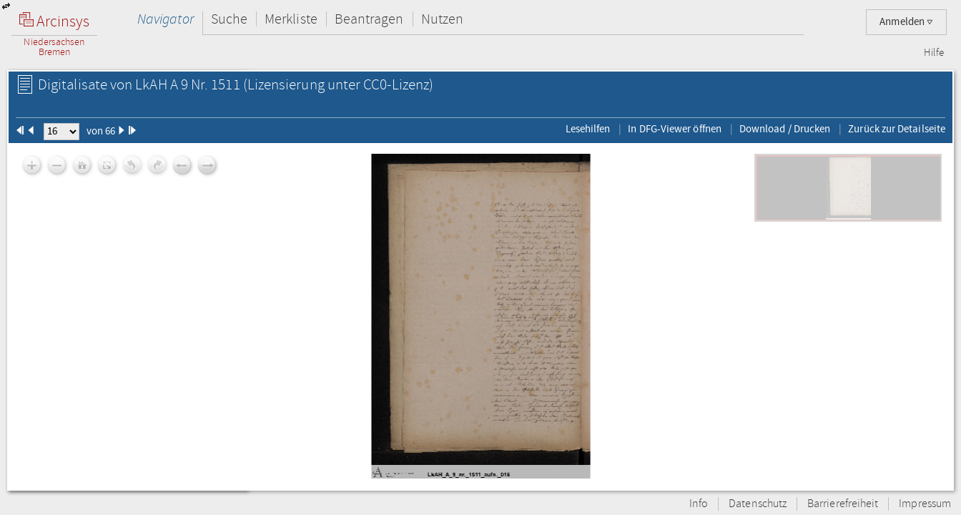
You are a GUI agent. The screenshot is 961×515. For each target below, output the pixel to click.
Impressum (925, 504)
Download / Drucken (784, 129)
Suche (229, 19)
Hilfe (934, 52)
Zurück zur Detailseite (896, 129)
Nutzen (442, 19)
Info (698, 504)
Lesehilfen (588, 129)
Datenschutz (758, 504)
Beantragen (369, 19)
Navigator (165, 19)
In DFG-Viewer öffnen (674, 129)
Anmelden (906, 22)
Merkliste (291, 19)
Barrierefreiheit (842, 504)
